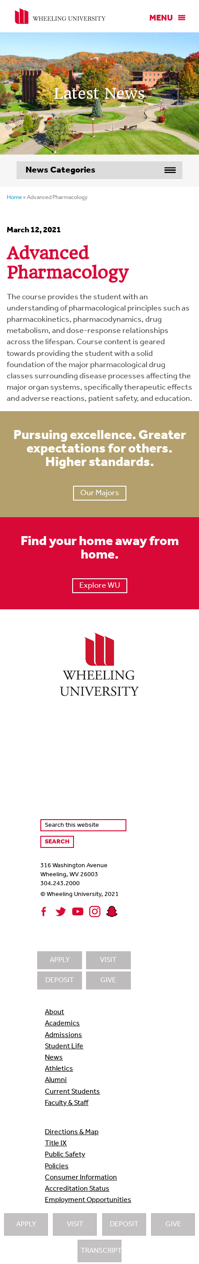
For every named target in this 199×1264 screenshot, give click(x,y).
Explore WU (99, 585)
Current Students (72, 1091)
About (54, 1012)
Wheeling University (60, 16)
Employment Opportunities (88, 1200)
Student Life (64, 1046)
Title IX (56, 1143)
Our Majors (99, 493)
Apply (26, 1224)
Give (173, 1224)
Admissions (63, 1035)
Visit (75, 1224)
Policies (57, 1166)
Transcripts (101, 1251)
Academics (62, 1023)
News (54, 1057)
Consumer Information (81, 1177)
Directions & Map (72, 1132)
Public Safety (65, 1154)
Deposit (124, 1224)
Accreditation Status (77, 1189)
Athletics (59, 1069)
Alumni (56, 1080)
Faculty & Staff (66, 1103)
